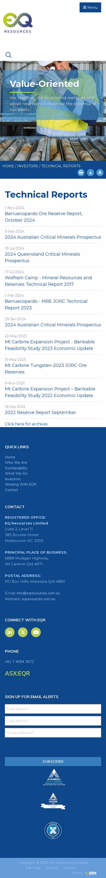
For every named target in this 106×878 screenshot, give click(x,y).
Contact (11, 490)
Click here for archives (26, 424)
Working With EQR (20, 484)
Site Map (32, 868)
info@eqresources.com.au (38, 593)
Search (70, 868)
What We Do (16, 473)
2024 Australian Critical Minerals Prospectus (53, 237)
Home (10, 457)
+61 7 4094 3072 (19, 661)
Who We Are (16, 462)
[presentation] (34, 747)
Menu (90, 7)
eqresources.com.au (38, 599)
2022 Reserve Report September (40, 412)
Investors (13, 479)
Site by (84, 873)
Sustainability (16, 468)
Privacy (52, 868)
